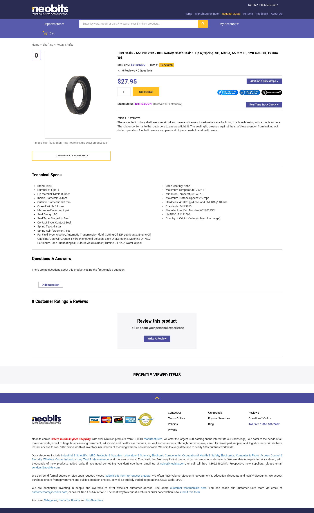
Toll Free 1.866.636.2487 (264, 414)
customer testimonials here (188, 478)
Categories (50, 490)
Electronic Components (166, 445)
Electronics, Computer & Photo (240, 445)
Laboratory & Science (136, 445)
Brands (75, 490)
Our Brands (215, 403)
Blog (211, 414)
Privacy (172, 420)
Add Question (50, 275)
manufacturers (153, 429)
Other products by (71, 146)
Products (64, 490)
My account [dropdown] (221, 24)
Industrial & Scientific (74, 445)
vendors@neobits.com (46, 457)
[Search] (130, 24)
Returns (248, 13)
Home (188, 13)
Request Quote (231, 13)
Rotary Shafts (64, 35)
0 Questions (145, 61)
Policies (173, 414)
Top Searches (94, 490)
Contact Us (175, 403)
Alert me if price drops (264, 71)
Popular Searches (219, 408)
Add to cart (146, 82)
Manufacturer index (207, 13)
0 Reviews (128, 61)
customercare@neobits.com (49, 482)
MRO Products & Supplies (105, 445)
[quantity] (124, 82)
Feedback (262, 13)
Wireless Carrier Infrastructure (62, 449)
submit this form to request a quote (128, 466)
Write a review (157, 329)
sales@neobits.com (172, 454)
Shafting (48, 35)
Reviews (254, 403)
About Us (276, 13)
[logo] (50, 9)
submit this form (189, 482)
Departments (50, 24)
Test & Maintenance (96, 449)
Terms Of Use (176, 408)
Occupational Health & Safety (200, 445)
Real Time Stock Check (263, 95)
